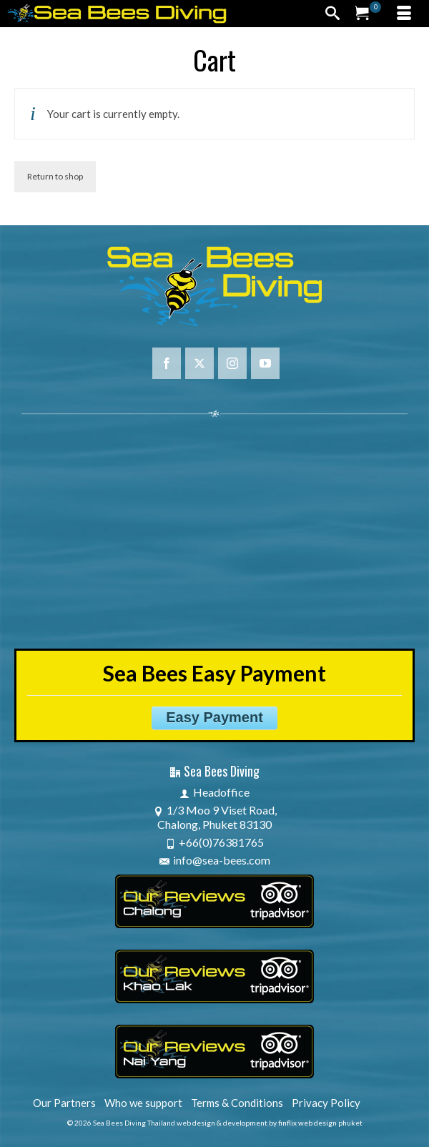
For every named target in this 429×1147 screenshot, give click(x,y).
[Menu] (404, 13)
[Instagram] (232, 363)
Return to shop (55, 176)
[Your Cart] (368, 13)
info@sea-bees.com (214, 860)
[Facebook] (166, 363)
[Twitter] (199, 363)
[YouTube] (265, 363)
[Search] (332, 13)
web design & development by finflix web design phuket (270, 1122)
